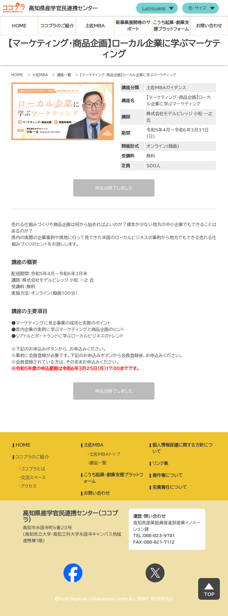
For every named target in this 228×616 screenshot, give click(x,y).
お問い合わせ (209, 26)
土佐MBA (95, 26)
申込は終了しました (114, 188)
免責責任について (169, 487)
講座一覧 (98, 463)
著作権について (167, 475)
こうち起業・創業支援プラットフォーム (171, 25)
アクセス (29, 486)
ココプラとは (33, 469)
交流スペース (33, 477)
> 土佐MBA (37, 75)
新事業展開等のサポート (133, 25)
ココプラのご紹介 (57, 26)
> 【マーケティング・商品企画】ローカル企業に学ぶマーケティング (125, 75)
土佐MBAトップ (104, 454)
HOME (19, 26)
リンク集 (160, 463)
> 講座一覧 (61, 75)
